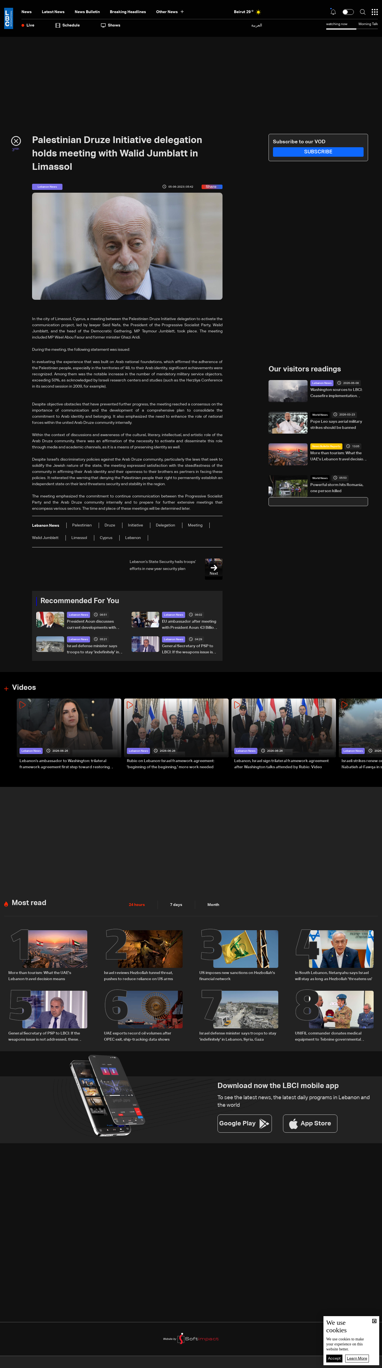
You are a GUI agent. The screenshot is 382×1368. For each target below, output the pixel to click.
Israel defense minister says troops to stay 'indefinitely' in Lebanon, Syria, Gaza (93, 649)
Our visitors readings (305, 369)
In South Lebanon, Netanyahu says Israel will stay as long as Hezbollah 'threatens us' (333, 976)
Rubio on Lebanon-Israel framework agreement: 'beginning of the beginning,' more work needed (170, 764)
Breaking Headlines (128, 12)
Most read (29, 903)
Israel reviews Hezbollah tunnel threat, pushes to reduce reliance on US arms (138, 976)
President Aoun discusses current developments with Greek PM (91, 625)
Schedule (67, 25)
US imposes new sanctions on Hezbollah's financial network (237, 976)
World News (320, 415)
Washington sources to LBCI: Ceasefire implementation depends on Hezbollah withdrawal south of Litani (336, 393)
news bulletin (87, 12)
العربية (256, 25)
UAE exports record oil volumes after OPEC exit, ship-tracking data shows (137, 1036)
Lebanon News (78, 614)
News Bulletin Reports (326, 446)
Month (213, 905)
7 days (176, 905)
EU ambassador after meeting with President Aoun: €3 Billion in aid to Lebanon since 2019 (189, 625)
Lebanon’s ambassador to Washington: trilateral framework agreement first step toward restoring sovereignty (65, 764)
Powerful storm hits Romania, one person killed (336, 488)
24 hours (137, 905)
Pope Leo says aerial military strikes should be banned (336, 425)
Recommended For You (79, 601)
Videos (24, 688)
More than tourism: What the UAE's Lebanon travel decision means (338, 456)
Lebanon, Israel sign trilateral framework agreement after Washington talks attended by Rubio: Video (281, 764)
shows (110, 25)
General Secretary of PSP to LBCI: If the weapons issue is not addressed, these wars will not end (189, 649)
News (26, 12)
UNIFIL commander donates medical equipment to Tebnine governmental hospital (328, 1037)
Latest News (53, 12)
